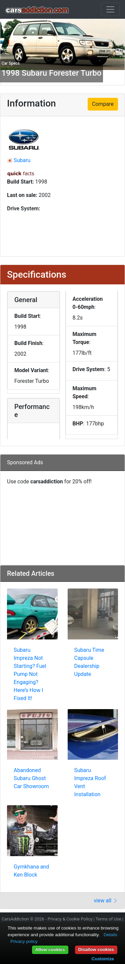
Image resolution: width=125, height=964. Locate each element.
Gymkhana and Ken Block (31, 871)
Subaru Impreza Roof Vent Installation (90, 782)
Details (110, 934)
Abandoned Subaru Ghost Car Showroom (31, 778)
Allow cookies (50, 949)
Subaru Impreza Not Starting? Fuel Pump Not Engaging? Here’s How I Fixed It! (30, 674)
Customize (103, 958)
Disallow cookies (96, 949)
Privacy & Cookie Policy (70, 918)
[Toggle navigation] (110, 9)
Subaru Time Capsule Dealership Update (89, 662)
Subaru (22, 160)
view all (106, 900)
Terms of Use (108, 918)
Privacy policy (23, 941)
